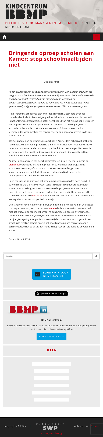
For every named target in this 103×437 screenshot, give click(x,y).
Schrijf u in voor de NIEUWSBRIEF (51, 274)
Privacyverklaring (51, 433)
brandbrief (14, 164)
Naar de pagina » (51, 336)
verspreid (37, 195)
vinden (52, 208)
